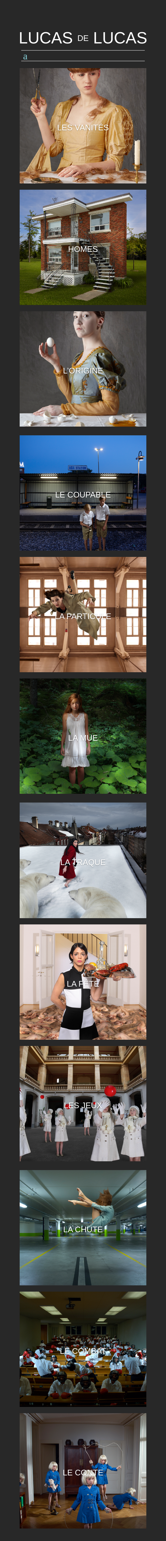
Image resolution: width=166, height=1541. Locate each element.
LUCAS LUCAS (83, 38)
